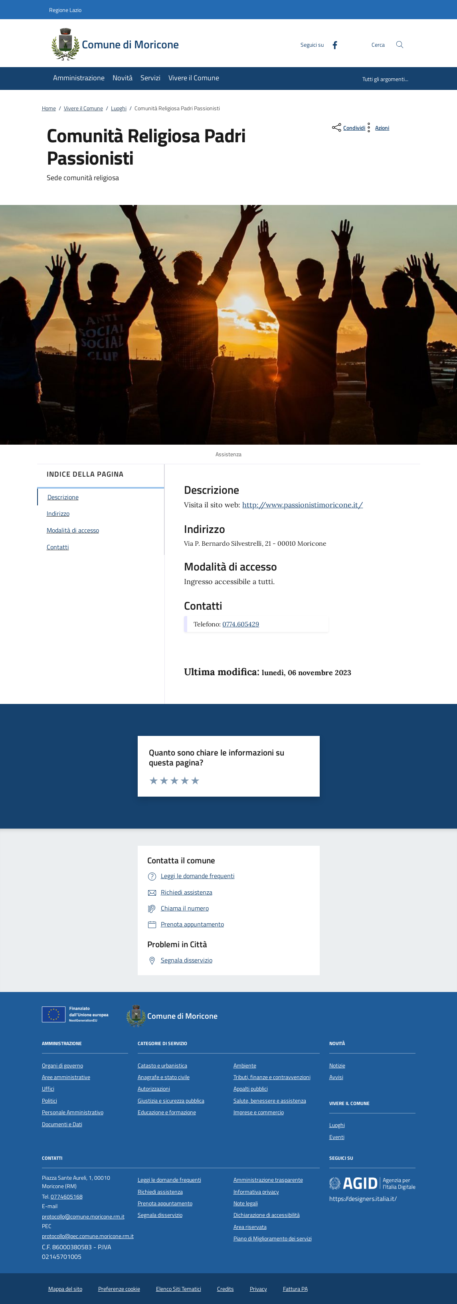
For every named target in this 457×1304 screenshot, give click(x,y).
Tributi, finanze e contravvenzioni (272, 1077)
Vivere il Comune (83, 108)
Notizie (337, 1065)
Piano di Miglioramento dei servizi (272, 1238)
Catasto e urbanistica (162, 1065)
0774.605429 (240, 624)
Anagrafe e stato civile (164, 1077)
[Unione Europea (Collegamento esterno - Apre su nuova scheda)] (77, 1016)
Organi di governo (62, 1065)
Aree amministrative (66, 1077)
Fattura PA (295, 1288)
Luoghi (119, 108)
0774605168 (67, 1196)
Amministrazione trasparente (268, 1179)
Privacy (258, 1288)
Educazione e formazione (167, 1112)
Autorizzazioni (154, 1088)
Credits (225, 1288)
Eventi (336, 1137)
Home (49, 108)
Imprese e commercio (258, 1112)
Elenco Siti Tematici (178, 1288)
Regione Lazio (65, 10)
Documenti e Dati (62, 1124)
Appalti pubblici (250, 1088)
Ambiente (244, 1065)
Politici (49, 1100)
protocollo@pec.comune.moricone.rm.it (88, 1236)
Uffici (48, 1088)
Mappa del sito (65, 1288)
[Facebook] (332, 44)
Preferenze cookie (119, 1288)
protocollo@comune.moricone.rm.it (83, 1216)
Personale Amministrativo (72, 1112)
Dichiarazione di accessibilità (266, 1215)
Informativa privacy (256, 1191)
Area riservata (250, 1226)
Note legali (245, 1203)
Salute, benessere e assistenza (269, 1100)
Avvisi (336, 1077)
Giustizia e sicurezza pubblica (171, 1100)
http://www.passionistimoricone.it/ (302, 504)
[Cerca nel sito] (399, 44)
